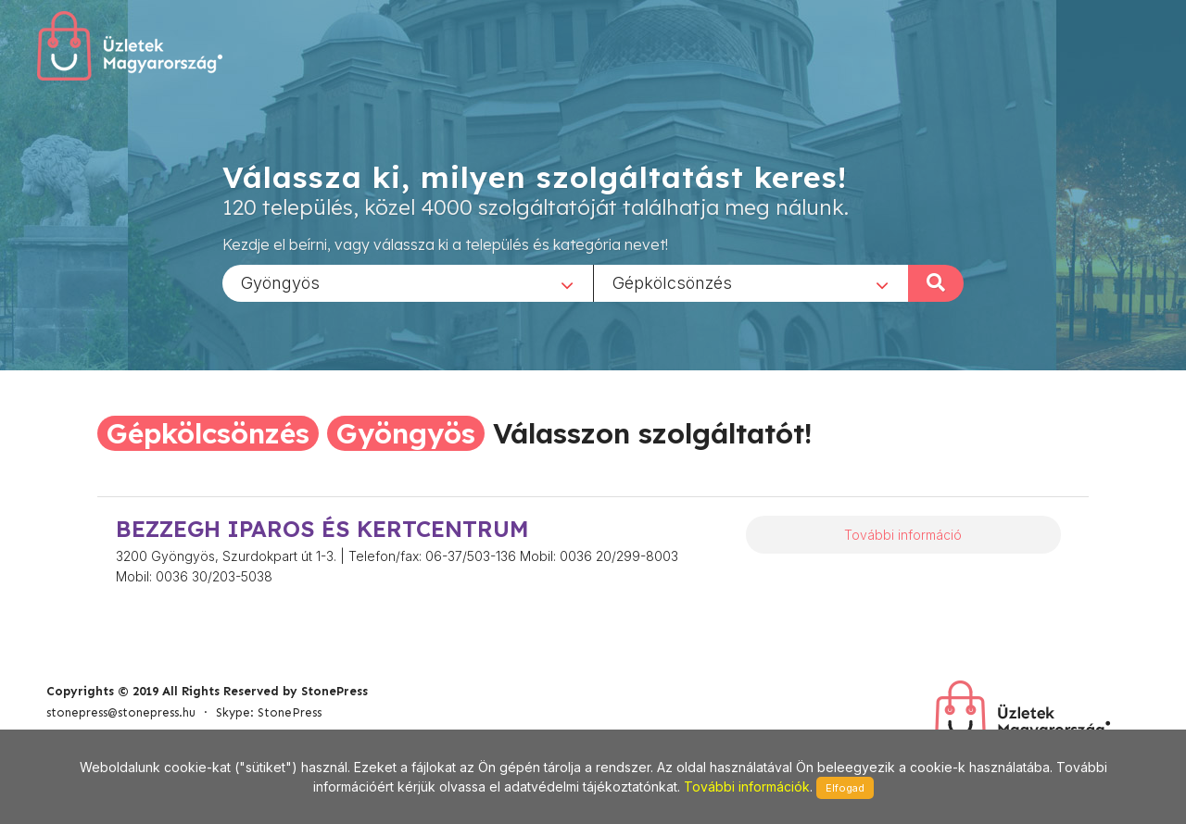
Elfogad (845, 787)
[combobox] (407, 282)
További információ (903, 535)
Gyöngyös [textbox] (280, 282)
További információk (747, 786)
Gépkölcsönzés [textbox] (672, 282)
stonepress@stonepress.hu (121, 712)
